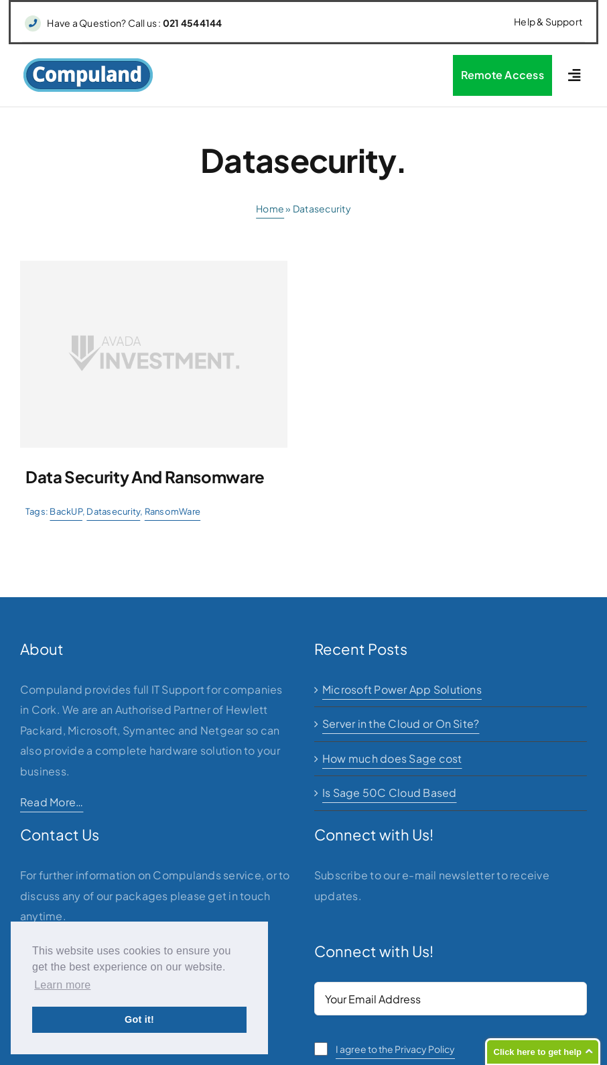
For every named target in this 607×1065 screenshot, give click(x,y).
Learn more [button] (62, 985)
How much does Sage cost (392, 758)
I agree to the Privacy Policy (395, 1049)
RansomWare (172, 511)
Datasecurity (113, 511)
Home (270, 208)
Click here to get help (538, 1052)
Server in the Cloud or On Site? (400, 723)
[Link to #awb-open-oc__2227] (574, 75)
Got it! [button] (139, 1019)
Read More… (51, 802)
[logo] (88, 63)
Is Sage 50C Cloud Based (389, 793)
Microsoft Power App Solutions (402, 689)
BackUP (66, 511)
